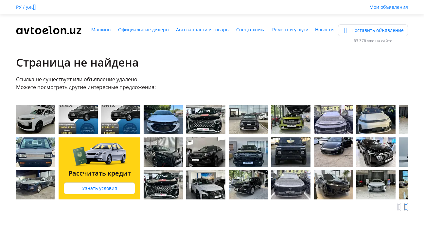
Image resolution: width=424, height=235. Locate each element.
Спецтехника (251, 29)
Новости (324, 29)
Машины (101, 29)
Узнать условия (99, 188)
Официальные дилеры (143, 29)
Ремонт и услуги (290, 29)
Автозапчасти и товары (203, 29)
